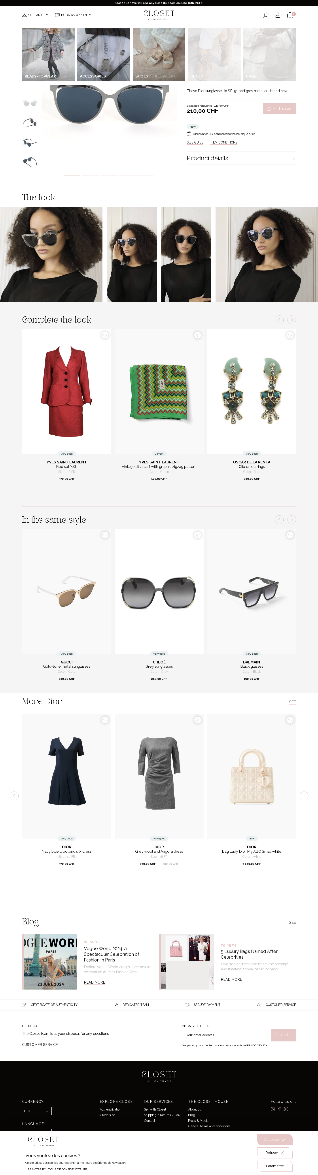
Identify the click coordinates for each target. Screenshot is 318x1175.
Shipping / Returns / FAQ (162, 1115)
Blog (191, 1115)
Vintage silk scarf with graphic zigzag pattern (159, 467)
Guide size (107, 1115)
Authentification (110, 1109)
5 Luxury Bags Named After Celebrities (249, 954)
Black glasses (251, 666)
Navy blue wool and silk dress (67, 851)
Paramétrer (275, 1166)
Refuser (275, 1153)
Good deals (179, 28)
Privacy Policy (257, 1045)
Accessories (217, 47)
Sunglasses (234, 47)
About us (194, 1109)
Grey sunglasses (159, 666)
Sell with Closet (155, 1109)
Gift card (214, 28)
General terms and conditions (209, 1126)
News (100, 28)
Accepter (275, 1139)
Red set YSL (66, 467)
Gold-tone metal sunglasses (66, 666)
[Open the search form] (266, 15)
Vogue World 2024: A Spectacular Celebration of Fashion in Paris (111, 954)
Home (197, 28)
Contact (149, 1120)
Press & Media (198, 1120)
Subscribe (283, 1035)
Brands (157, 28)
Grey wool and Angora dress (159, 851)
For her (202, 47)
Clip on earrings (252, 467)
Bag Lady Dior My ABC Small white (251, 851)
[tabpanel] (109, 101)
